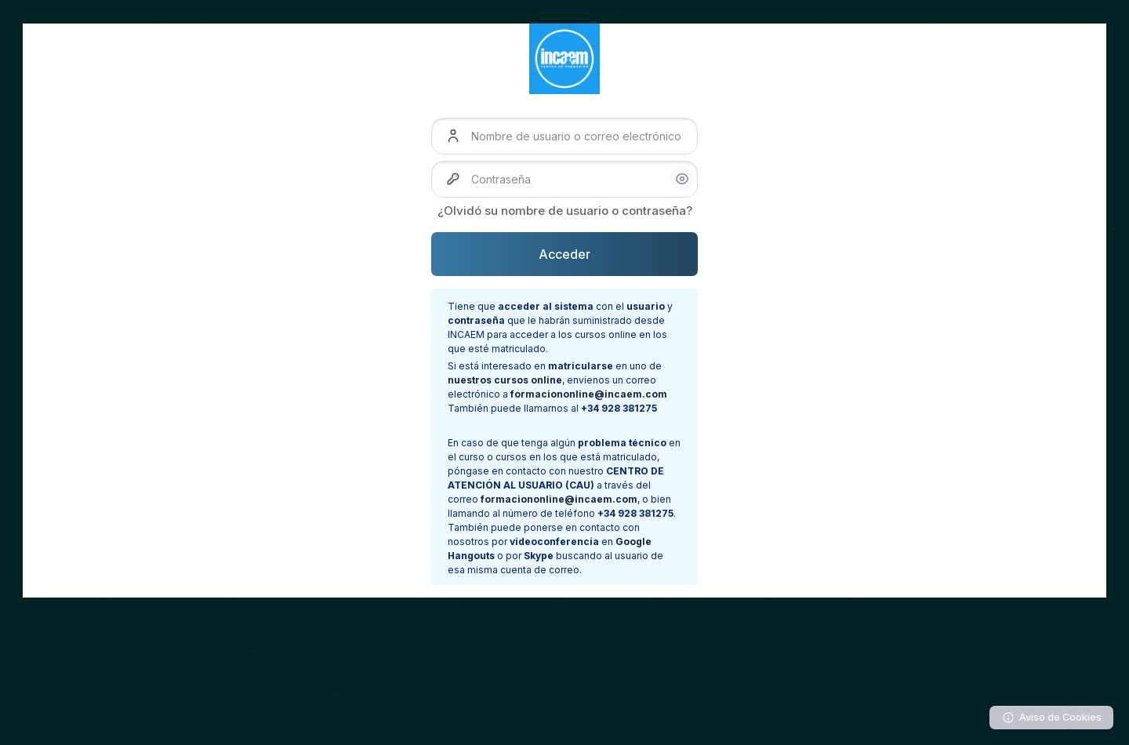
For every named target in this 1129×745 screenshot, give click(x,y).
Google (633, 541)
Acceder (564, 254)
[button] (682, 179)
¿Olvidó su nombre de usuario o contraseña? (564, 210)
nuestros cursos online (505, 380)
